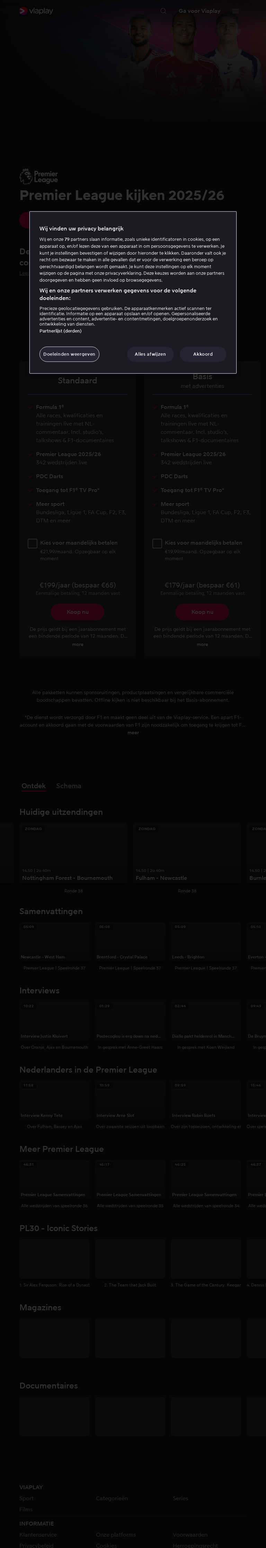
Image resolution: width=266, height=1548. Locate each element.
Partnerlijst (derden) (60, 331)
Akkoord (203, 354)
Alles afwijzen (150, 354)
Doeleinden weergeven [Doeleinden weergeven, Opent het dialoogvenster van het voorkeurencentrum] (69, 354)
